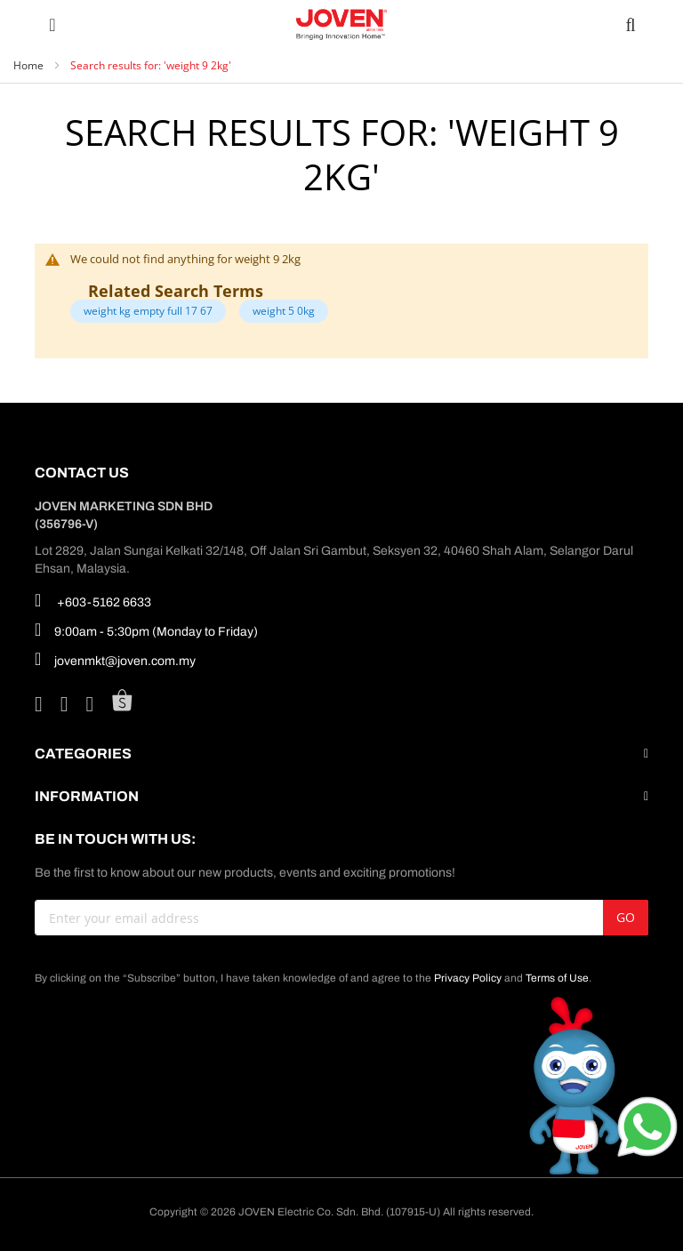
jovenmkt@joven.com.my (115, 659)
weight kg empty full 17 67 (148, 310)
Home (29, 65)
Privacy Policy (468, 978)
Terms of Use (557, 978)
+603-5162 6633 (93, 600)
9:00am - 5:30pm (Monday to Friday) (146, 629)
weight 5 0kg (284, 310)
